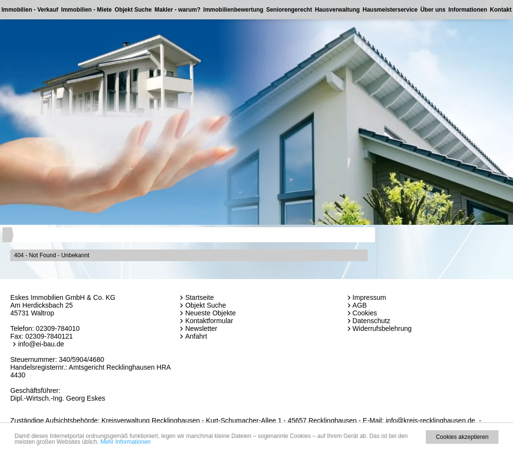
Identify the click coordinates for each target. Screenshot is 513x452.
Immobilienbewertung (233, 9)
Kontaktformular (209, 321)
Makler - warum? (178, 9)
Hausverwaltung (337, 9)
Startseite (199, 297)
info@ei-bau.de (41, 344)
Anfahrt (196, 336)
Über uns (433, 9)
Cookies (365, 313)
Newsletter (201, 328)
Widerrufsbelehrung (382, 328)
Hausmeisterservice (389, 9)
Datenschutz (371, 321)
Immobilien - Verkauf (29, 9)
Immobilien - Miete (86, 9)
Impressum (369, 297)
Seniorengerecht (289, 9)
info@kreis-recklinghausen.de (430, 420)
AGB (360, 305)
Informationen (468, 9)
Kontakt (501, 9)
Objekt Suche (133, 9)
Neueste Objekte (210, 313)
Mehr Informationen (125, 441)
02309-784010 (57, 328)
